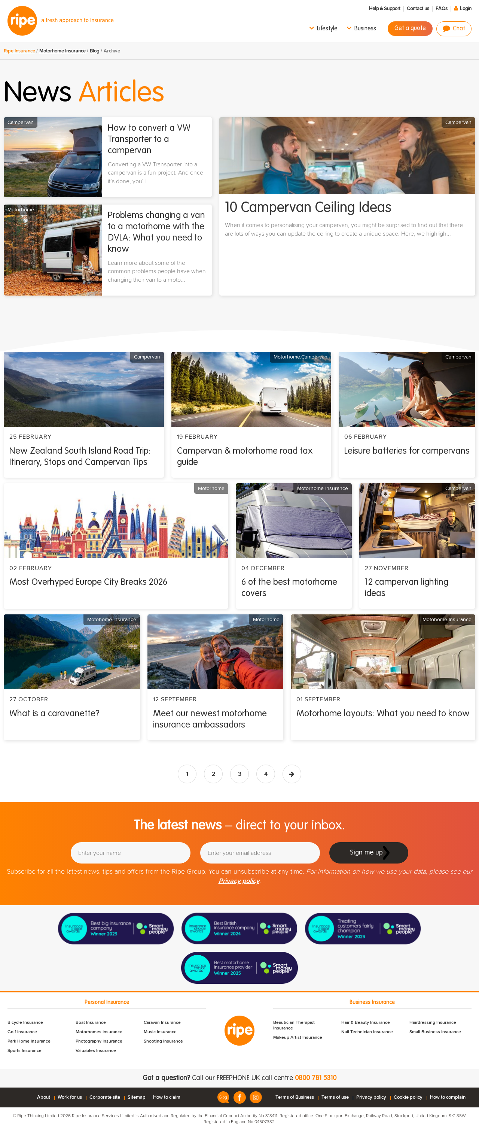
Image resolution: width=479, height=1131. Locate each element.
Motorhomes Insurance (99, 1032)
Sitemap (137, 1097)
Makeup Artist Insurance (297, 1037)
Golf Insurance (22, 1032)
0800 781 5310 (315, 1078)
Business (365, 29)
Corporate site (104, 1097)
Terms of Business (294, 1097)
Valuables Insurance (96, 1051)
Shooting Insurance (163, 1041)
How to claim (166, 1097)
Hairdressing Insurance (432, 1022)
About (43, 1097)
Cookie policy (408, 1097)
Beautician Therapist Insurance (294, 1025)
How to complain (448, 1097)
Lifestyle (327, 29)
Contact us (418, 8)
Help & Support (384, 8)
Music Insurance (160, 1032)
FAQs (442, 8)
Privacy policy (239, 881)
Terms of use (335, 1097)
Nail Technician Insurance (367, 1032)
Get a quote (410, 28)
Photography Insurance (99, 1041)
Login (466, 8)
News (84, 93)
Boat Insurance (91, 1022)
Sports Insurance (24, 1051)
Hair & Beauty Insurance (365, 1022)
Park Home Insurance (29, 1041)
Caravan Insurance (162, 1022)
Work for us (70, 1097)
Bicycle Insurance (25, 1022)
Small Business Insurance (435, 1032)
